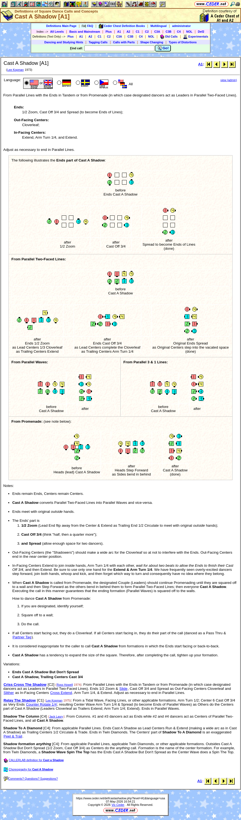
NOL (189, 31)
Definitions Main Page (61, 26)
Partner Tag (22, 637)
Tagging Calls (98, 42)
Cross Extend (61, 693)
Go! (163, 48)
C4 (179, 31)
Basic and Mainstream (84, 31)
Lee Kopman (15, 69)
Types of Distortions (183, 42)
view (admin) (229, 80)
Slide (123, 689)
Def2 (201, 31)
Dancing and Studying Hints (63, 42)
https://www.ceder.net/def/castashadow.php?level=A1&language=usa (120, 798)
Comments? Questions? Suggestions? (31, 778)
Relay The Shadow (20, 700)
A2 (128, 31)
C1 (137, 31)
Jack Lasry (56, 716)
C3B (168, 31)
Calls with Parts (124, 42)
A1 (119, 31)
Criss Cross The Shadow (25, 684)
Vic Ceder (118, 804)
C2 (147, 31)
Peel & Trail (13, 736)
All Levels (57, 31)
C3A (157, 31)
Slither (9, 693)
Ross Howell (64, 684)
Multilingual (158, 26)
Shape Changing (151, 42)
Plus (109, 31)
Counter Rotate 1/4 (41, 704)
